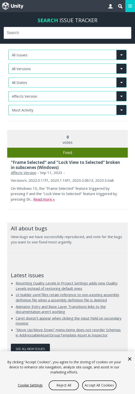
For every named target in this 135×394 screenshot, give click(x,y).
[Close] (130, 359)
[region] (67, 372)
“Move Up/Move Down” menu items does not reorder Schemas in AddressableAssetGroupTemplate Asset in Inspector (68, 332)
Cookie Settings (30, 385)
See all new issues (30, 349)
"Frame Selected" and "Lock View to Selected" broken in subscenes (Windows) (65, 165)
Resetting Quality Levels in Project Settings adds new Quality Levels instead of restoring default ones (67, 286)
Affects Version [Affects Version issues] (23, 172)
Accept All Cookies (99, 385)
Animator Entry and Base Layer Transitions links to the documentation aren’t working (61, 309)
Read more (42, 199)
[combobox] (67, 33)
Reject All (63, 385)
